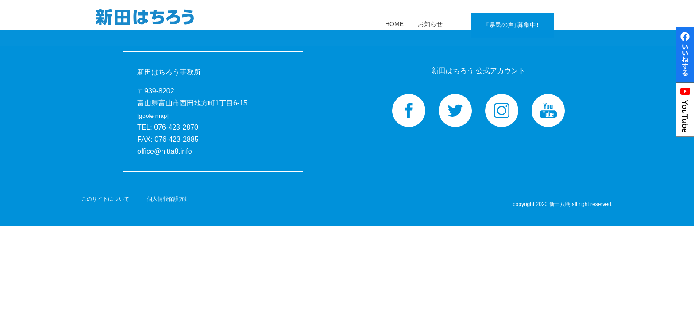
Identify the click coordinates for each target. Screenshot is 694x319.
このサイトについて (105, 199)
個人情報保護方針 (168, 199)
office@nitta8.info (164, 151)
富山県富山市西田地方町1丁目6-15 (192, 109)
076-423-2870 (176, 127)
